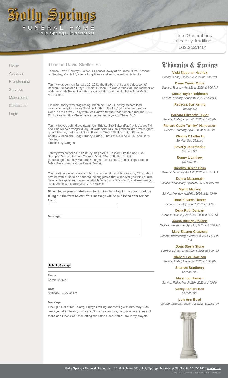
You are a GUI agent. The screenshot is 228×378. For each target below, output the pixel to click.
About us (16, 73)
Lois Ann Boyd (189, 299)
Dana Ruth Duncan (189, 210)
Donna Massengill (189, 178)
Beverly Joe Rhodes (189, 147)
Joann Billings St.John (189, 221)
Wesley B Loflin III (190, 136)
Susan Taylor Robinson (190, 94)
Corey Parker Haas (189, 289)
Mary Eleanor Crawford (189, 231)
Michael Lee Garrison (189, 257)
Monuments (18, 98)
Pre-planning (19, 81)
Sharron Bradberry (189, 267)
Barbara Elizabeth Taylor (189, 115)
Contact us (17, 106)
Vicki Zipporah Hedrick (189, 72)
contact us (214, 368)
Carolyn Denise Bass (190, 168)
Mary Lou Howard (189, 278)
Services (16, 90)
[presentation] (83, 250)
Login (13, 114)
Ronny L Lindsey (190, 157)
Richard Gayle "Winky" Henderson (189, 125)
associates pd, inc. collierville (207, 373)
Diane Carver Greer (190, 83)
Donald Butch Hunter (190, 200)
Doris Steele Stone (189, 246)
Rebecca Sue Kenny (189, 104)
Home (14, 65)
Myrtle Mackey (190, 189)
